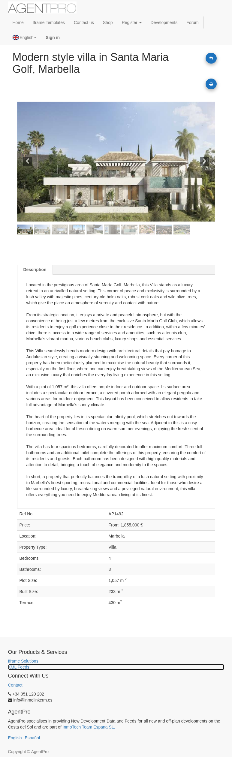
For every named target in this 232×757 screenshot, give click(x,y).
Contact (15, 685)
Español (32, 737)
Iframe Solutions (23, 661)
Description (35, 269)
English (25, 37)
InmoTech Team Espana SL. (89, 727)
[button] (32, 162)
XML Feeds (18, 667)
